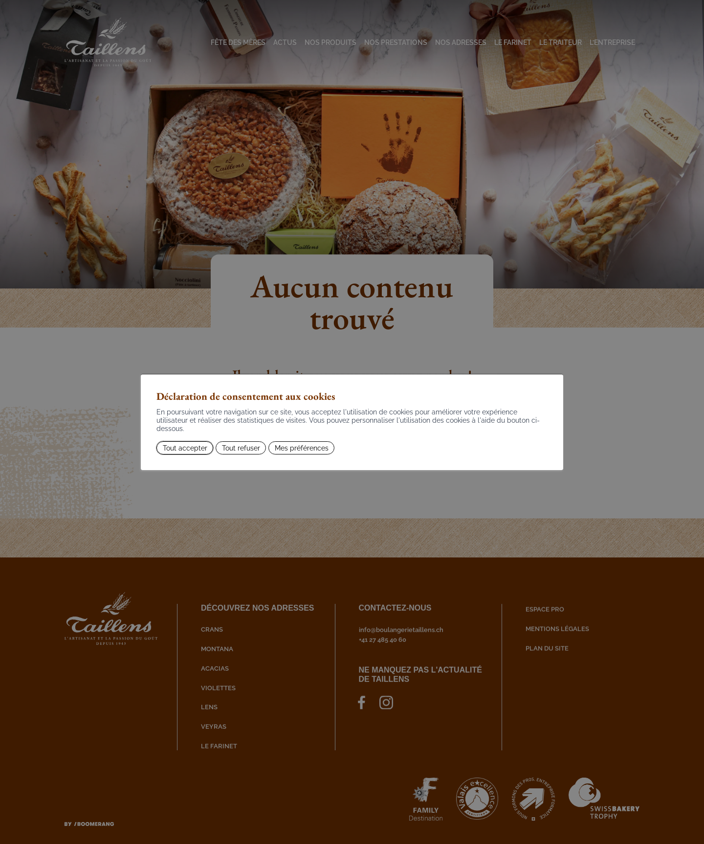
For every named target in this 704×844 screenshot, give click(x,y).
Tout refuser (241, 447)
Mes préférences (302, 447)
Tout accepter (185, 447)
